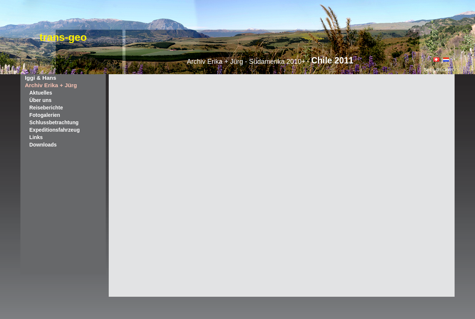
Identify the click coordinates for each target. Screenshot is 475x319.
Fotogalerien (44, 115)
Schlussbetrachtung (54, 122)
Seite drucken (438, 69)
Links (36, 137)
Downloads (43, 145)
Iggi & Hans (40, 78)
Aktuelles (40, 93)
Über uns (40, 100)
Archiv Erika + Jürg (51, 85)
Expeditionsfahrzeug (54, 130)
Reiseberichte (46, 108)
